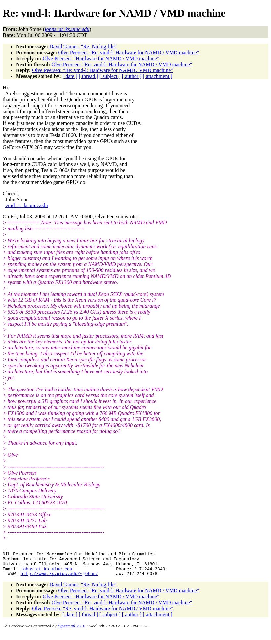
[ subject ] (110, 76)
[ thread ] (88, 76)
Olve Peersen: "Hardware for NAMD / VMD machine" (101, 58)
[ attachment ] (157, 76)
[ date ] (69, 76)
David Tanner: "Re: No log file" (83, 46)
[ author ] (132, 76)
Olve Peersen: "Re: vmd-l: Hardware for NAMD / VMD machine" (128, 52)
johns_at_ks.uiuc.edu (46, 573)
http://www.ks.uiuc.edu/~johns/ (59, 579)
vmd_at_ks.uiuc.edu (26, 205)
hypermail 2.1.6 (71, 631)
